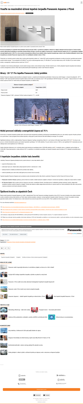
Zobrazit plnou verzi (41, 389)
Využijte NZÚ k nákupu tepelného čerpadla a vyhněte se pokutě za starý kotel (27, 274)
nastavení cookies (41, 401)
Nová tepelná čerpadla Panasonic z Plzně (64, 296)
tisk (1, 248)
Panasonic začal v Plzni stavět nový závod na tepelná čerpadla (23, 289)
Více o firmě (5, 234)
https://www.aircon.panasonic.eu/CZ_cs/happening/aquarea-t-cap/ (17, 212)
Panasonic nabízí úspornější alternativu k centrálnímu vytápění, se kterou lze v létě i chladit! (31, 267)
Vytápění (5, 5)
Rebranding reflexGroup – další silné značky (19, 309)
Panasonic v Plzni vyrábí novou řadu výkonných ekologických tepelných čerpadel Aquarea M (31, 282)
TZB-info (1, 5)
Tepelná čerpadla (11, 5)
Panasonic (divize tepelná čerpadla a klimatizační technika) (12, 13)
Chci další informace (14, 234)
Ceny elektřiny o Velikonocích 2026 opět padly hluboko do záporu (24, 330)
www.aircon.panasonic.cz (20, 202)
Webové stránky (23, 234)
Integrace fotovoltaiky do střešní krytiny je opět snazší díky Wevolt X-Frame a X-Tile (29, 337)
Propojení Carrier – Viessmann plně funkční (50, 309)
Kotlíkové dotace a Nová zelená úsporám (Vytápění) (34, 257)
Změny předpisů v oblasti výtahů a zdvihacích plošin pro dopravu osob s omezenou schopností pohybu (34, 352)
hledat (8, 248)
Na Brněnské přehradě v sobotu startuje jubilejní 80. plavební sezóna (25, 345)
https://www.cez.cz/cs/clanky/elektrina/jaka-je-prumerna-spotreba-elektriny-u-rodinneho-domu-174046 (25, 219)
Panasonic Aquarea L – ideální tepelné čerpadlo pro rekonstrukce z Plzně (26, 296)
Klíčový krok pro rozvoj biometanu (64, 317)
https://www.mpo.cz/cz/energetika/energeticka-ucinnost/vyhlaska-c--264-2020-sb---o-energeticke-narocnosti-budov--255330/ (31, 207)
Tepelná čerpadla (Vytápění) (8, 257)
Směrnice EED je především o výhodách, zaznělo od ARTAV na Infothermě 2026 (27, 317)
